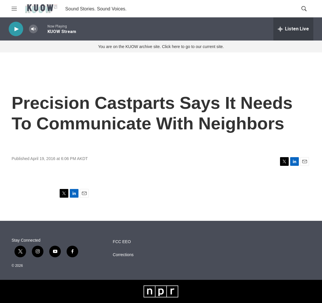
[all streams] (293, 29)
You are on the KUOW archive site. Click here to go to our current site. (161, 46)
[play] (16, 29)
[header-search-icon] (304, 8)
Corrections (123, 255)
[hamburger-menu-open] (14, 8)
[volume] (33, 29)
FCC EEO (122, 242)
